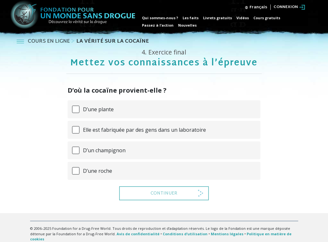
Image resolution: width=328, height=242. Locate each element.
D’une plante (98, 109)
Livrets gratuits (217, 17)
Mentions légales (227, 233)
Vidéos (242, 17)
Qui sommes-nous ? (160, 17)
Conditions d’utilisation (185, 233)
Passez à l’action (158, 25)
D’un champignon (104, 150)
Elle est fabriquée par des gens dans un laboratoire (144, 129)
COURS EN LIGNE (49, 41)
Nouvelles (187, 25)
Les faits (191, 17)
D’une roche (97, 170)
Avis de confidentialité (138, 233)
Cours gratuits (266, 17)
